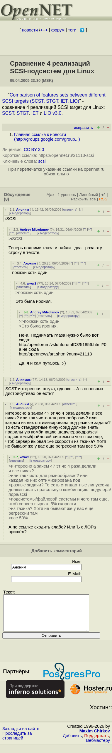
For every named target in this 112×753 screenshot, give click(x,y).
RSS (103, 199)
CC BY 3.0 (34, 149)
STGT (23, 113)
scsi (41, 161)
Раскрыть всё (83, 199)
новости (30, 30)
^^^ (12, 233)
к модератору (20, 213)
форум (58, 30)
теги (72, 30)
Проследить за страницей (17, 742)
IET (35, 113)
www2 (31, 283)
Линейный (88, 194)
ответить (70, 209)
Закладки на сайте (20, 735)
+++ (44, 30)
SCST (8, 113)
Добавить (72, 742)
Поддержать (96, 742)
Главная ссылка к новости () (47, 137)
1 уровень (66, 194)
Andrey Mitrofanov (34, 229)
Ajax (51, 194)
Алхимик (23, 379)
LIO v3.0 (52, 113)
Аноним (22, 209)
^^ (89, 229)
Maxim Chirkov (94, 738)
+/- (103, 194)
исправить (83, 127)
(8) (6, 199)
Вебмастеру (98, 747)
